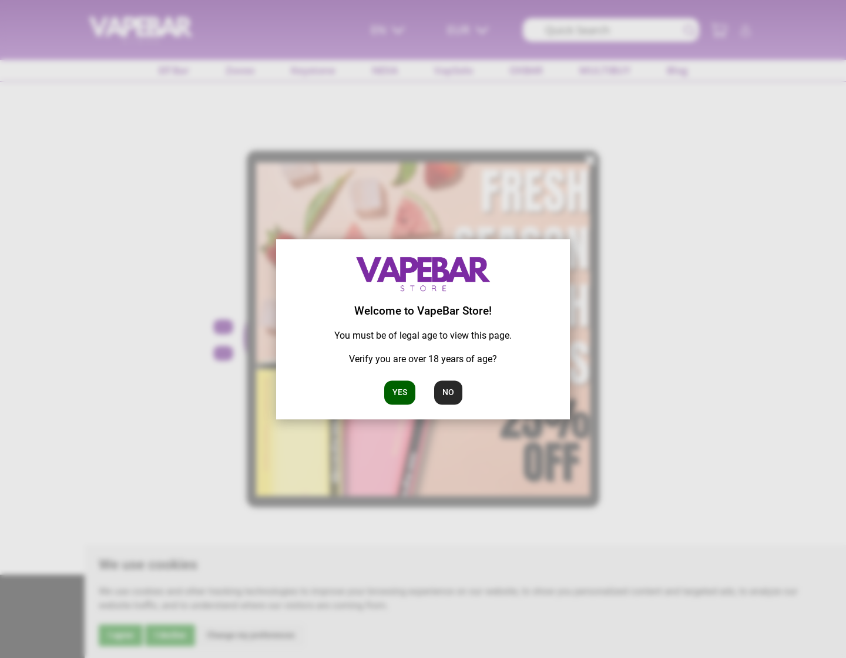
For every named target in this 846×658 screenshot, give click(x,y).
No (448, 392)
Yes (399, 392)
